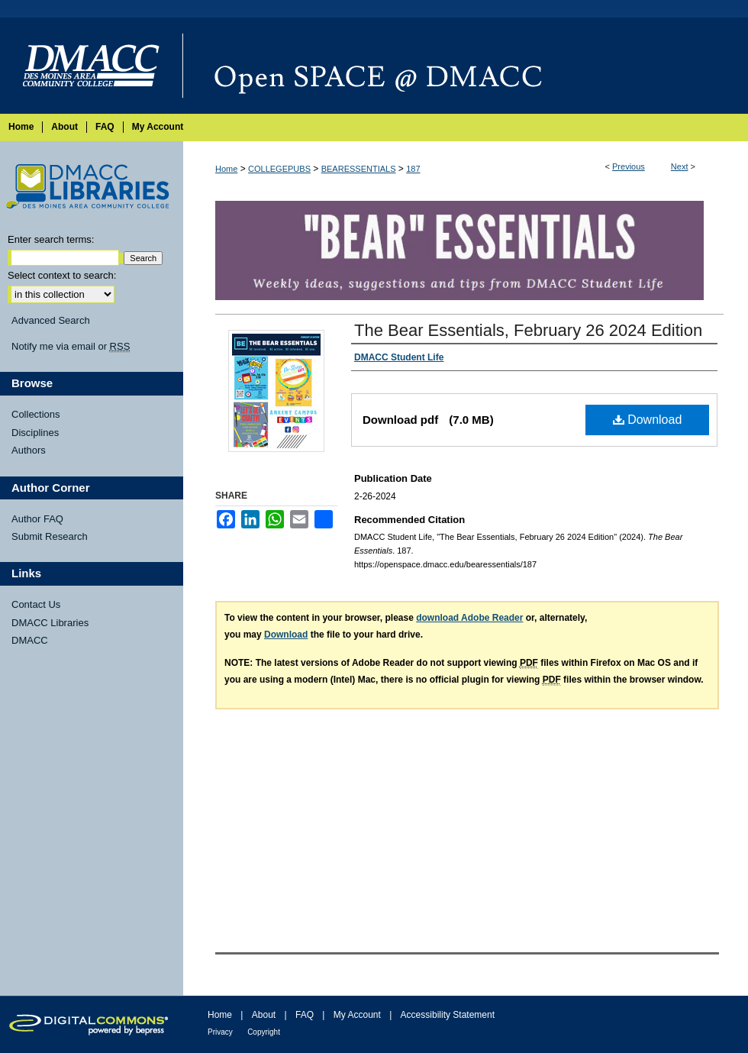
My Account (357, 1014)
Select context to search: (62, 275)
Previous (628, 166)
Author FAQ (37, 519)
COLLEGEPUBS (279, 168)
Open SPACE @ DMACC (465, 66)
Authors (28, 450)
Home (226, 168)
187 (413, 168)
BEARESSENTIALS (358, 168)
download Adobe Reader (469, 617)
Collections (35, 414)
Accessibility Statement (448, 1014)
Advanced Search (50, 320)
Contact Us (35, 604)
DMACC (29, 640)
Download (647, 419)
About (264, 1014)
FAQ (304, 1014)
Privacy (220, 1032)
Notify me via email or (70, 347)
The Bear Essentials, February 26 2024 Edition (528, 330)
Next (679, 166)
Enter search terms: (51, 239)
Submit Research (49, 536)
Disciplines (35, 432)
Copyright (263, 1032)
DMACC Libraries (50, 622)
